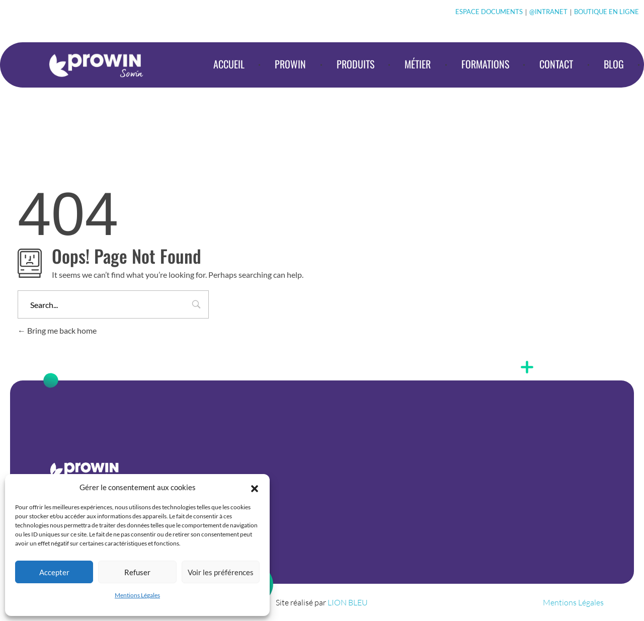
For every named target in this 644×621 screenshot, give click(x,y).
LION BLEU (348, 602)
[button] (255, 487)
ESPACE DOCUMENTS (489, 12)
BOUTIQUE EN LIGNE (606, 12)
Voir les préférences (221, 572)
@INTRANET (548, 12)
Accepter (54, 572)
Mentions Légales (137, 595)
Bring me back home (57, 330)
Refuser (137, 572)
